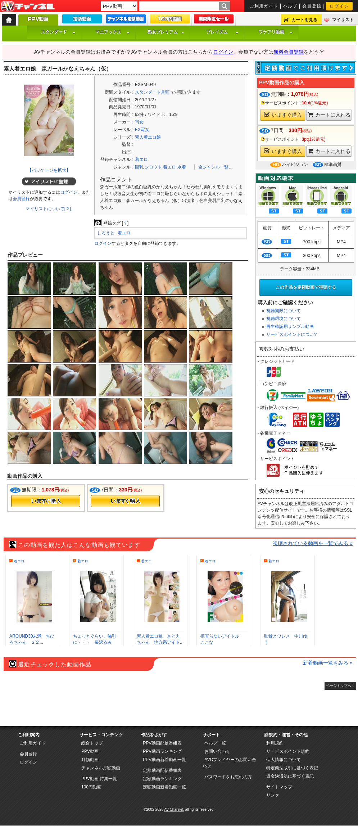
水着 (181, 167)
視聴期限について (283, 310)
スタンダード (58, 32)
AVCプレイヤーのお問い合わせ (229, 763)
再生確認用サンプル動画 (290, 326)
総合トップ (92, 743)
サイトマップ (279, 787)
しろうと (105, 232)
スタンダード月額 (152, 92)
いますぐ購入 (283, 115)
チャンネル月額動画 (100, 767)
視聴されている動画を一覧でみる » (313, 543)
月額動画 (90, 759)
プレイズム (222, 32)
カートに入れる (329, 115)
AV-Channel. (174, 809)
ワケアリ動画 (275, 32)
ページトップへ (338, 686)
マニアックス (112, 32)
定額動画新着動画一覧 (164, 787)
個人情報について (283, 759)
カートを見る (304, 19)
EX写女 (142, 129)
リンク (272, 795)
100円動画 (91, 787)
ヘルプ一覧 (215, 743)
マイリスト (343, 19)
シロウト (153, 167)
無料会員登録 (288, 52)
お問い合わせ (217, 751)
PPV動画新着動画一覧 (164, 759)
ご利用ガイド (263, 6)
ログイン (339, 6)
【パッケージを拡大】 (49, 170)
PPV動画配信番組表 (162, 743)
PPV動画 (90, 751)
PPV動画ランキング (162, 751)
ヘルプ (290, 6)
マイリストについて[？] (48, 208)
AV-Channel (28, 6)
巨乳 (139, 167)
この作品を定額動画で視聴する (306, 287)
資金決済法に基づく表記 (290, 776)
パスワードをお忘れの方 (228, 776)
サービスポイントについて (292, 334)
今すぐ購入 (45, 501)
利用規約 (275, 743)
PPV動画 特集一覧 (99, 778)
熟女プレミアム (166, 32)
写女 (139, 122)
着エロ (141, 159)
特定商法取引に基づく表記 (292, 767)
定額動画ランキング (162, 778)
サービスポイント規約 (287, 751)
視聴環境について (283, 318)
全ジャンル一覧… (215, 167)
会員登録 (312, 6)
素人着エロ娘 (148, 137)
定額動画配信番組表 (162, 770)
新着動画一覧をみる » (328, 663)
